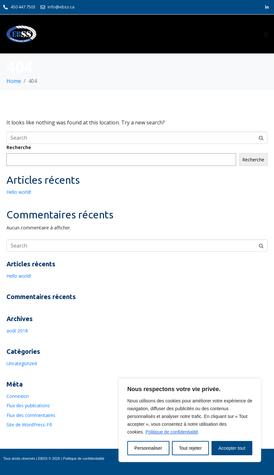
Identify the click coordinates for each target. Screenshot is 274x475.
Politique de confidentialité (171, 431)
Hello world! (18, 192)
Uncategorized (21, 363)
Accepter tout (232, 448)
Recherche (18, 147)
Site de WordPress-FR (29, 425)
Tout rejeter (190, 448)
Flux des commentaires (30, 415)
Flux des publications (28, 405)
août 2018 (17, 331)
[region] (190, 420)
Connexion (17, 396)
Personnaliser (148, 448)
